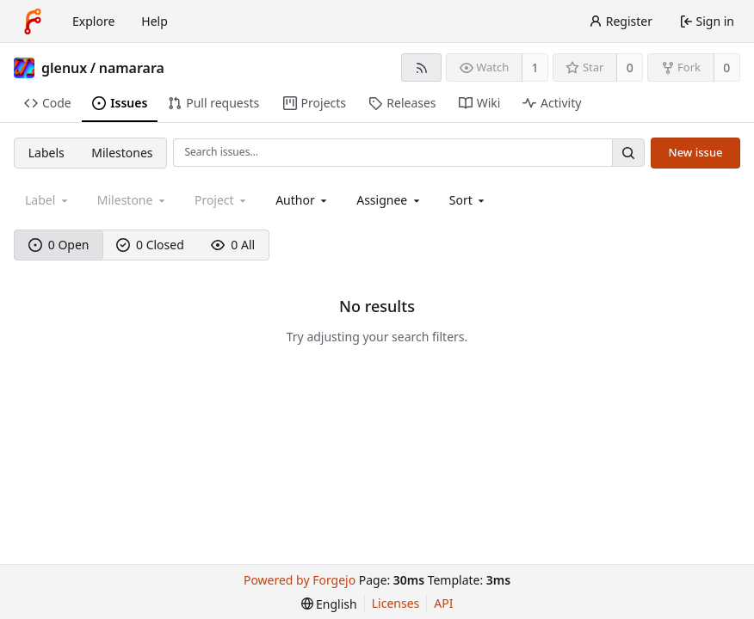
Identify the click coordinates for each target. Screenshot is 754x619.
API (443, 603)
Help (154, 21)
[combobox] (302, 200)
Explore (93, 21)
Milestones (121, 152)
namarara (131, 68)
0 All (233, 244)
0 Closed (150, 244)
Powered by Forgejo (299, 580)
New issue (696, 152)
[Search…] (628, 152)
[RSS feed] (421, 67)
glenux (64, 68)
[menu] (468, 200)
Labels (46, 152)
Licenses (396, 603)
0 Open (59, 244)
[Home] (33, 21)
